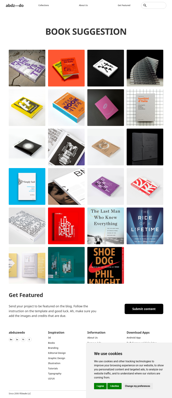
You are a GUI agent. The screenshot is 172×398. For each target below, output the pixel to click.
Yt (23, 339)
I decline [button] (114, 386)
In (17, 339)
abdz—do (15, 5)
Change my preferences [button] (137, 386)
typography (54, 373)
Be (11, 339)
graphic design (56, 358)
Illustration (54, 363)
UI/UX (51, 378)
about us (92, 337)
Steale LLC (26, 393)
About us (83, 5)
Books (51, 342)
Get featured (124, 5)
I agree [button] (100, 386)
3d (49, 337)
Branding (53, 347)
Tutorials (53, 368)
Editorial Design (57, 353)
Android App (134, 337)
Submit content (144, 309)
